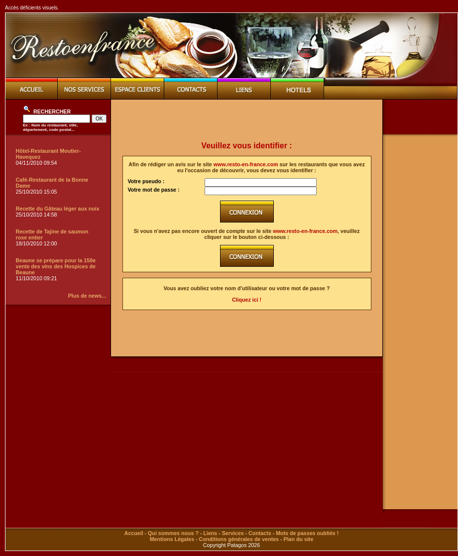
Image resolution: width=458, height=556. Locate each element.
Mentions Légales (172, 539)
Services (233, 533)
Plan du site (299, 539)
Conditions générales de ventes (239, 539)
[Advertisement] (246, 120)
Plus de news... (87, 296)
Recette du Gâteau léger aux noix (58, 209)
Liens (210, 533)
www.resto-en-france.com (246, 164)
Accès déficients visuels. (32, 7)
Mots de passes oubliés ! (307, 533)
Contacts (259, 533)
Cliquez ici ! (246, 300)
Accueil (133, 533)
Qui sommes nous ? (173, 533)
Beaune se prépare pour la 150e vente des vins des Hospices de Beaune (56, 266)
